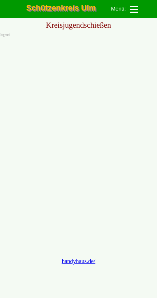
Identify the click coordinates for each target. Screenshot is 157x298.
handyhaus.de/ (78, 261)
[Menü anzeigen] (134, 9)
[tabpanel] (116, 9)
